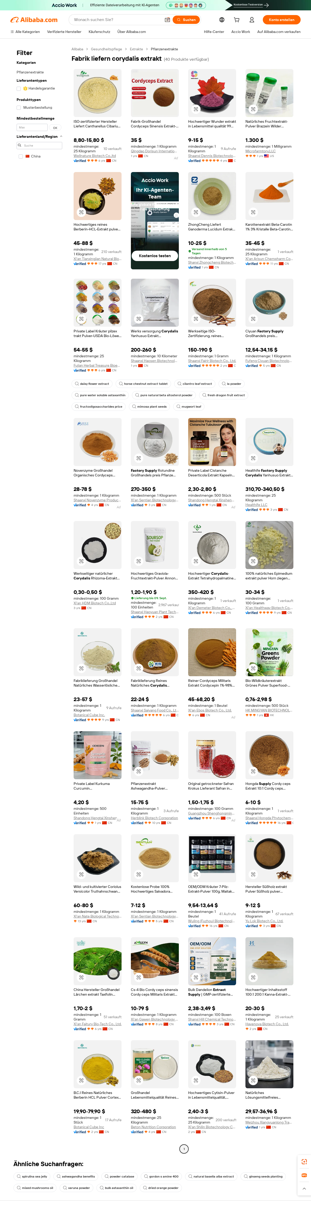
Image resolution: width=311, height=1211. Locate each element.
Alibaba (77, 49)
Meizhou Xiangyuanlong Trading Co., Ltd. (269, 1122)
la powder (231, 384)
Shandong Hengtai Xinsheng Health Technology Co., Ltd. (212, 500)
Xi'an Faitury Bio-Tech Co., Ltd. (98, 1024)
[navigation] (39, 600)
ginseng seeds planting (263, 1176)
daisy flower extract (92, 384)
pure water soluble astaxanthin (100, 395)
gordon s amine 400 (161, 1176)
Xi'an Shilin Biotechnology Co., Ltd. (212, 1127)
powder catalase (119, 1176)
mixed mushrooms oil (35, 1188)
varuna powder (76, 1188)
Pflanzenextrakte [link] (164, 49)
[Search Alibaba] (117, 20)
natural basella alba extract (211, 1176)
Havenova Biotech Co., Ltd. (267, 1024)
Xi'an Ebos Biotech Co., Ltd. (210, 710)
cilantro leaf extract (195, 384)
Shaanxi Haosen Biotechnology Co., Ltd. (155, 361)
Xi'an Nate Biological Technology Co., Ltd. (98, 916)
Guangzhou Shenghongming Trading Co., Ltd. (212, 813)
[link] (304, 1161)
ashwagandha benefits (76, 1176)
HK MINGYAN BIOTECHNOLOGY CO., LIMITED (269, 710)
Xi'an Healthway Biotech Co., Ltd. (269, 608)
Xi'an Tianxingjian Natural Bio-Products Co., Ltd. (98, 259)
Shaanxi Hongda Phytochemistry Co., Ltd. (269, 818)
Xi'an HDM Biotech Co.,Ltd (95, 603)
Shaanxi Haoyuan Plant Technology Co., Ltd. (155, 612)
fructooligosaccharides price (98, 407)
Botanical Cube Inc (89, 1127)
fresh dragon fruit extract (223, 395)
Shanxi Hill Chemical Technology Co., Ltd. (212, 1019)
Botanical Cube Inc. (89, 715)
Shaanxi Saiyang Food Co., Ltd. (155, 710)
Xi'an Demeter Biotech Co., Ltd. (212, 608)
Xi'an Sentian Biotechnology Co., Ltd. (155, 500)
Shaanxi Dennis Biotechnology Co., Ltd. (212, 156)
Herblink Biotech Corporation (154, 818)
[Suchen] (186, 20)
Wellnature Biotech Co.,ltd (95, 156)
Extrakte (136, 49)
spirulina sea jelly (32, 1176)
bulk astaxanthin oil (116, 1188)
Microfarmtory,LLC (260, 151)
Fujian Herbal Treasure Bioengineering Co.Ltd (98, 365)
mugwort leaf (188, 407)
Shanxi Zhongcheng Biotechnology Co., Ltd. (212, 262)
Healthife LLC (256, 505)
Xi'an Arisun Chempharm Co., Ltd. (269, 259)
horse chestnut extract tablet (143, 384)
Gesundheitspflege (106, 49)
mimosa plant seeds (149, 407)
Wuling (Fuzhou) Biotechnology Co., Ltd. (212, 921)
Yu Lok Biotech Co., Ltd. (264, 921)
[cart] (238, 20)
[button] (167, 20)
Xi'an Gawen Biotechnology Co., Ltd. (155, 1019)
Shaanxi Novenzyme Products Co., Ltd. (98, 500)
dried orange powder (161, 1188)
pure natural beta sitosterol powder (164, 395)
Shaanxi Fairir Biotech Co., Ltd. (212, 361)
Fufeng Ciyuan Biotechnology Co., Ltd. (269, 361)
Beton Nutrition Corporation (153, 1127)
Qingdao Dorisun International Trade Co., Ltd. (155, 151)
